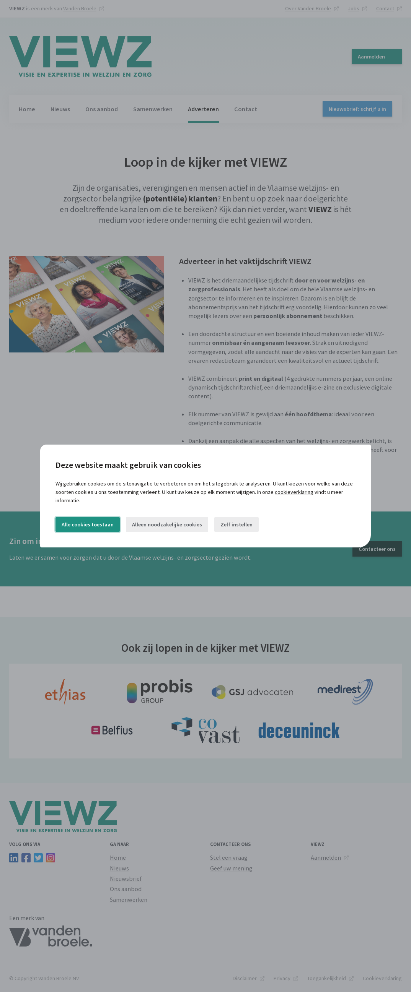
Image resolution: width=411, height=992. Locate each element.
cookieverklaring (294, 492)
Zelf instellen (236, 524)
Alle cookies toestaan (88, 524)
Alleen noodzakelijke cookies (167, 524)
